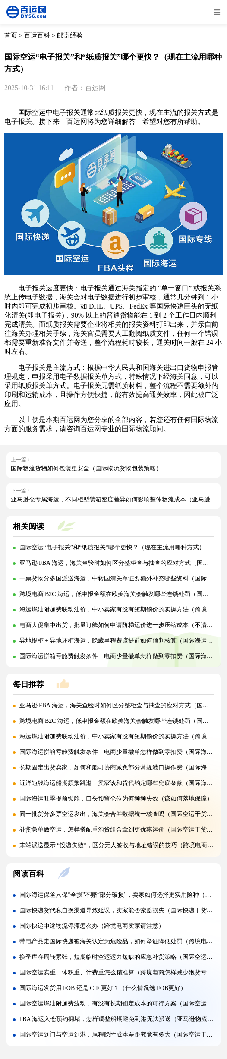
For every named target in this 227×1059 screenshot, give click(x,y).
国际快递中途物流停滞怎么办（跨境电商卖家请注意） (91, 926)
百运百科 (37, 35)
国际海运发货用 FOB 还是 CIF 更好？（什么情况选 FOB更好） (103, 988)
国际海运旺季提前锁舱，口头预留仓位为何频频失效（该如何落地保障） (116, 798)
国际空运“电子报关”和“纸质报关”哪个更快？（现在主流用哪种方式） (112, 547)
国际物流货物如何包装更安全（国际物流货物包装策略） (86, 468)
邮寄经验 (70, 35)
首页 (10, 35)
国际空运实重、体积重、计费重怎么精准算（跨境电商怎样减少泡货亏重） (119, 972)
